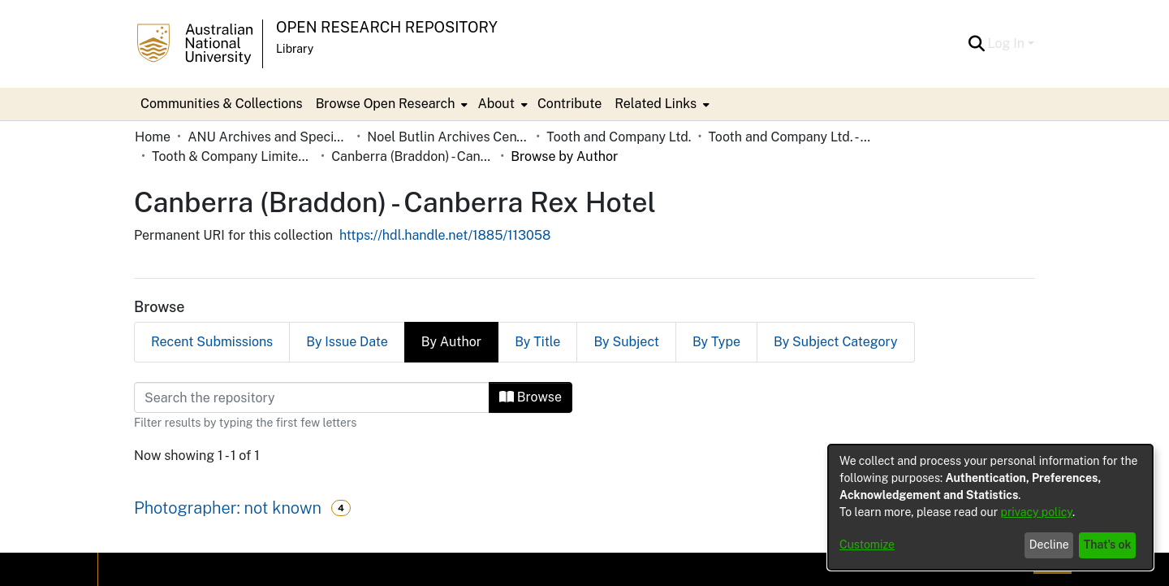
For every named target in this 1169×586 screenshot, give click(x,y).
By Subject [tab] (626, 341)
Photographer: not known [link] (227, 508)
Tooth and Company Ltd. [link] (618, 137)
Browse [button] (530, 397)
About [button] (495, 103)
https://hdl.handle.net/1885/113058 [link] (445, 235)
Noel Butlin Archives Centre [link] (448, 137)
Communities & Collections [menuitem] (221, 103)
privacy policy (1036, 512)
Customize (867, 544)
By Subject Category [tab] (836, 341)
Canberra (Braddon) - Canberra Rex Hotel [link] (412, 156)
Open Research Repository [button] (387, 27)
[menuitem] (390, 104)
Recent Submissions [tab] (212, 341)
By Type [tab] (716, 341)
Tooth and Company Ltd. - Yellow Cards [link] (789, 137)
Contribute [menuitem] (569, 103)
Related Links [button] (656, 103)
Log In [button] (1008, 43)
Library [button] (294, 48)
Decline (1049, 544)
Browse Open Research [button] (385, 103)
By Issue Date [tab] (347, 341)
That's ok (1108, 544)
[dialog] (990, 507)
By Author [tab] (451, 341)
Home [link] (152, 137)
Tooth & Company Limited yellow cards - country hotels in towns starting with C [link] (233, 156)
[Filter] (312, 397)
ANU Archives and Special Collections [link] (269, 137)
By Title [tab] (537, 341)
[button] (977, 44)
